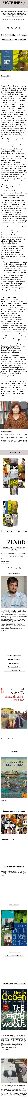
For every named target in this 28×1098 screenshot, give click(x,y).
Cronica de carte (10, 11)
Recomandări (21, 13)
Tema (25, 11)
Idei (2, 11)
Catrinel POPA (5, 76)
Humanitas (4, 800)
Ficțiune (20, 11)
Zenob (4, 13)
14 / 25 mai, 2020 (7, 79)
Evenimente (11, 13)
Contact (15, 16)
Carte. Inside (4, 77)
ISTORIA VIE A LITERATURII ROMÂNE (14, 549)
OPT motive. (22, 1095)
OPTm (2, 875)
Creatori (8, 16)
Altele (21, 16)
